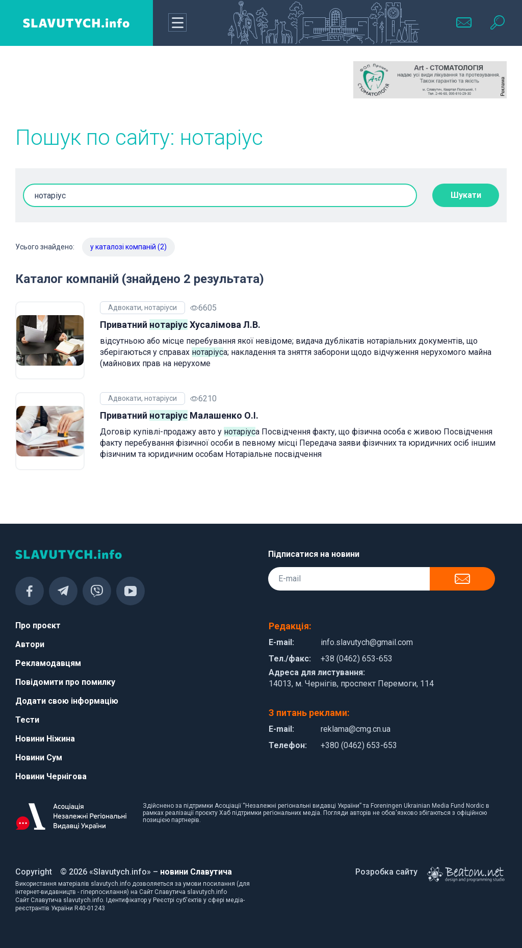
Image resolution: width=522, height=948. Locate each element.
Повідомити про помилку (65, 682)
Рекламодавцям (48, 663)
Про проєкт (38, 625)
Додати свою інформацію (66, 701)
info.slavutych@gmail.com (367, 642)
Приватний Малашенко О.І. (179, 415)
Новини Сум (38, 757)
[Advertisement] (92, 86)
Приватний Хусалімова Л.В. (180, 324)
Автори (29, 644)
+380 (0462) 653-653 (359, 745)
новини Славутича (196, 872)
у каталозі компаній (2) (128, 247)
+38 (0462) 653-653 (357, 658)
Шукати (466, 195)
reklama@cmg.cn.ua (355, 729)
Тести (27, 720)
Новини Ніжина (45, 739)
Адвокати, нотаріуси (142, 307)
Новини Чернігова (51, 776)
